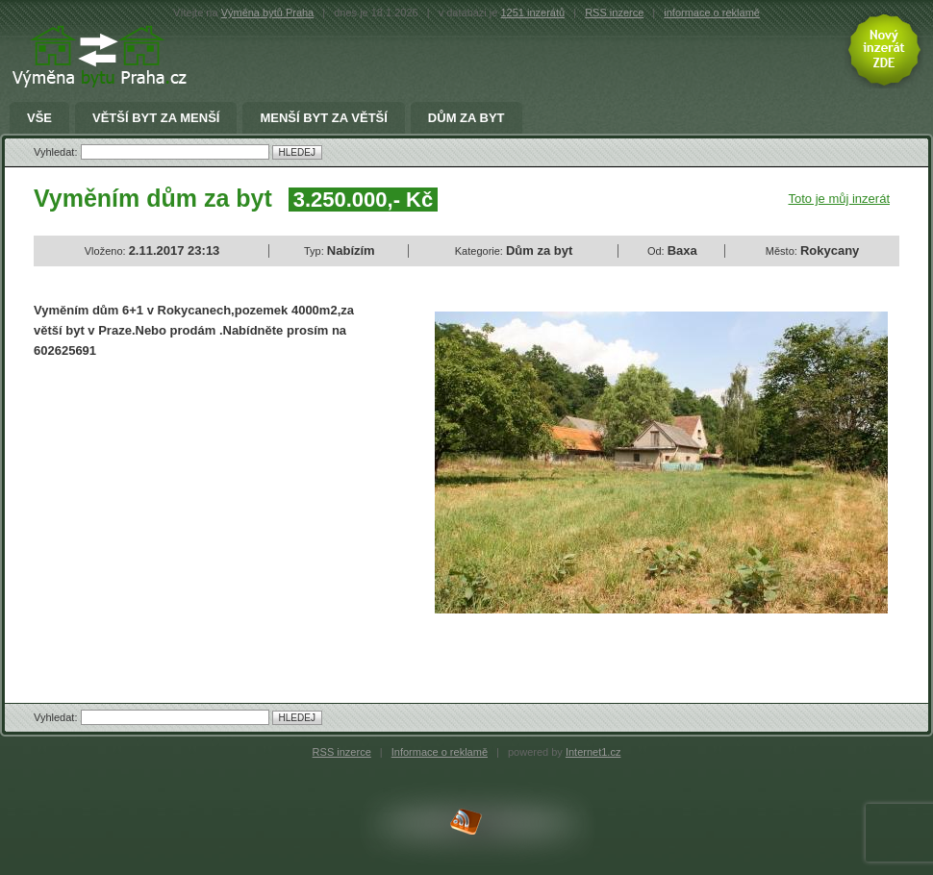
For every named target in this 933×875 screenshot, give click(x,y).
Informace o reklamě (439, 752)
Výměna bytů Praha (268, 12)
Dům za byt (466, 118)
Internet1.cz (593, 752)
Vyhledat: (57, 152)
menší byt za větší (323, 118)
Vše (39, 118)
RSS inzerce (614, 12)
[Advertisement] (195, 514)
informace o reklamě (712, 12)
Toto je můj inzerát (840, 198)
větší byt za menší (156, 118)
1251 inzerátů (532, 12)
